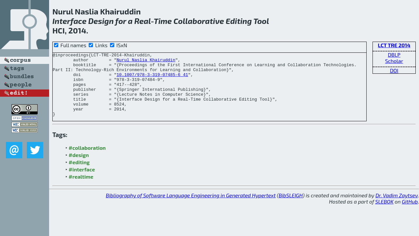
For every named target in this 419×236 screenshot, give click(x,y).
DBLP (394, 54)
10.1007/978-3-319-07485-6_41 (152, 79)
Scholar (394, 61)
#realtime (81, 189)
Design (101, 21)
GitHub (410, 214)
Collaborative (198, 21)
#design (79, 168)
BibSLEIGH (290, 208)
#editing (79, 175)
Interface (69, 21)
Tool (261, 21)
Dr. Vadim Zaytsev (396, 208)
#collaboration (87, 160)
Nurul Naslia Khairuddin (146, 62)
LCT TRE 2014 (394, 45)
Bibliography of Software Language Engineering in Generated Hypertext (191, 208)
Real (142, 21)
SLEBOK (384, 214)
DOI (394, 70)
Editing (239, 21)
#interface (82, 182)
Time (163, 21)
